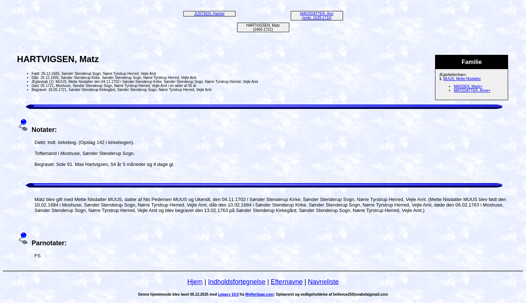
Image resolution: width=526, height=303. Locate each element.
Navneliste (323, 281)
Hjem (195, 281)
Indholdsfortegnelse (237, 281)
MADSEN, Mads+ (468, 86)
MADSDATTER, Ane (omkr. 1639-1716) (316, 16)
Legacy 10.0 (228, 294)
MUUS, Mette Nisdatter (462, 79)
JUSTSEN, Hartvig (209, 14)
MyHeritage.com (259, 294)
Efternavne (286, 281)
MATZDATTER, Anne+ (472, 90)
